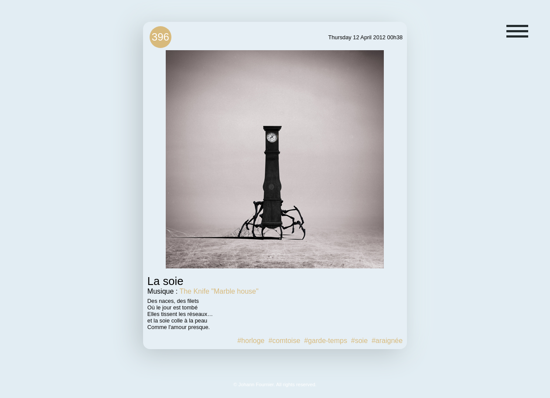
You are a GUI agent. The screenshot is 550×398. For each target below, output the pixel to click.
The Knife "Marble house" (218, 291)
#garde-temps (325, 340)
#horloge (250, 340)
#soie (359, 340)
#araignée (387, 340)
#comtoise (284, 340)
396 (160, 37)
